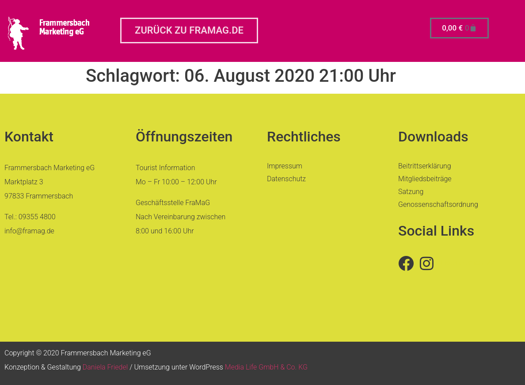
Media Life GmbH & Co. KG (266, 367)
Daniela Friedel (105, 367)
